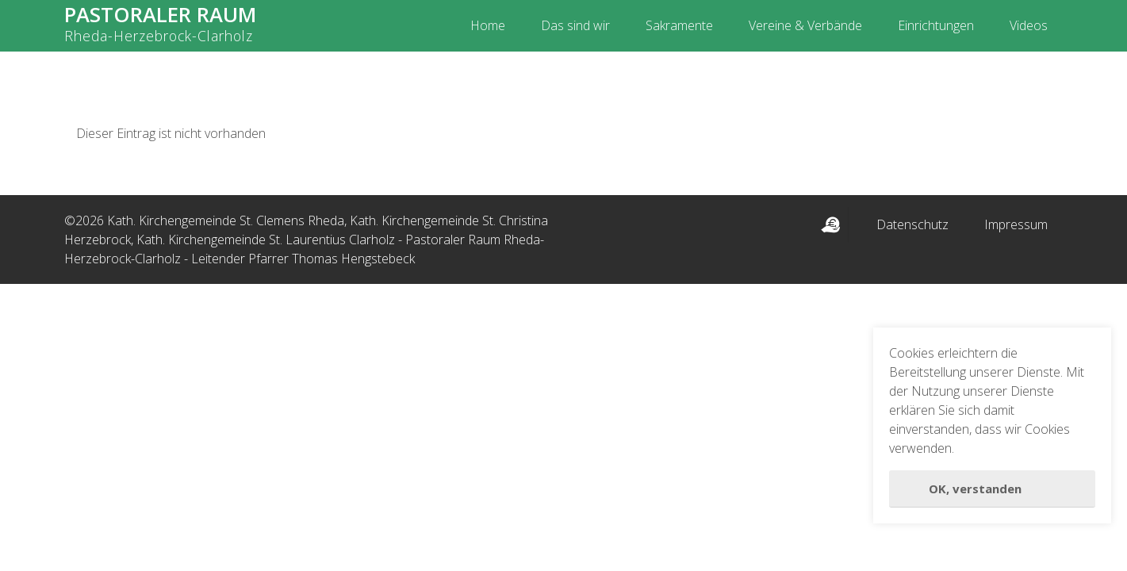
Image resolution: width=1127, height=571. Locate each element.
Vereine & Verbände (805, 25)
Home (487, 25)
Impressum (1016, 224)
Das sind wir (575, 25)
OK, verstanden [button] (975, 488)
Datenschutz (912, 224)
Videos (1029, 25)
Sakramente (679, 25)
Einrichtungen (936, 25)
